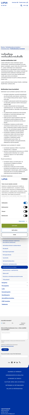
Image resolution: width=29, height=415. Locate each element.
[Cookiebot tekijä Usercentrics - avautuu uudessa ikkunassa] (21, 179)
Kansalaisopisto (6, 292)
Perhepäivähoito (7, 254)
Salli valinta (14, 230)
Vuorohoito (5, 258)
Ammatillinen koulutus (8, 298)
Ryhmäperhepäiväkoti (8, 251)
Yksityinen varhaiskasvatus (10, 264)
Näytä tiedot (22, 221)
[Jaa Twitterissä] (14, 362)
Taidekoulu (5, 304)
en (5, 5)
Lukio (3, 289)
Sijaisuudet (6, 273)
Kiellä (14, 234)
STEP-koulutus (6, 301)
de (3, 5)
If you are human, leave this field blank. (11, 353)
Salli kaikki (14, 225)
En (11, 323)
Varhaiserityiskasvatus (8, 261)
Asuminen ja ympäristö (14, 371)
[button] (24, 5)
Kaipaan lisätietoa (22, 323)
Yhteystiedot (6, 279)
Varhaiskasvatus (5, 49)
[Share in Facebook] (12, 362)
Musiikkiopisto (6, 295)
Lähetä (5, 349)
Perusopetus (5, 285)
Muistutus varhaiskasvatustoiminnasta (13, 276)
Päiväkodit (5, 248)
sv (2, 5)
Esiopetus (4, 282)
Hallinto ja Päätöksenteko (14, 388)
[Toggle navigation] (3, 307)
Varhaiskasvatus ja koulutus (13, 47)
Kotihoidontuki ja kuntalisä (9, 267)
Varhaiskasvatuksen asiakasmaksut (12, 245)
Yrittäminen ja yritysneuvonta (14, 385)
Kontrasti (14, 2)
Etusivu (3, 47)
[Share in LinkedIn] (17, 362)
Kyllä (3, 323)
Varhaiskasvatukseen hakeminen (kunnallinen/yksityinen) (11, 241)
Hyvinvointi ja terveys (14, 378)
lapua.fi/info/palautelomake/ (7, 346)
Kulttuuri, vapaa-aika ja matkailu (15, 382)
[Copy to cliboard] (19, 362)
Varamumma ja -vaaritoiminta (10, 270)
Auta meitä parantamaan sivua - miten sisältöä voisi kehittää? (13, 328)
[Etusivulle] (4, 2)
